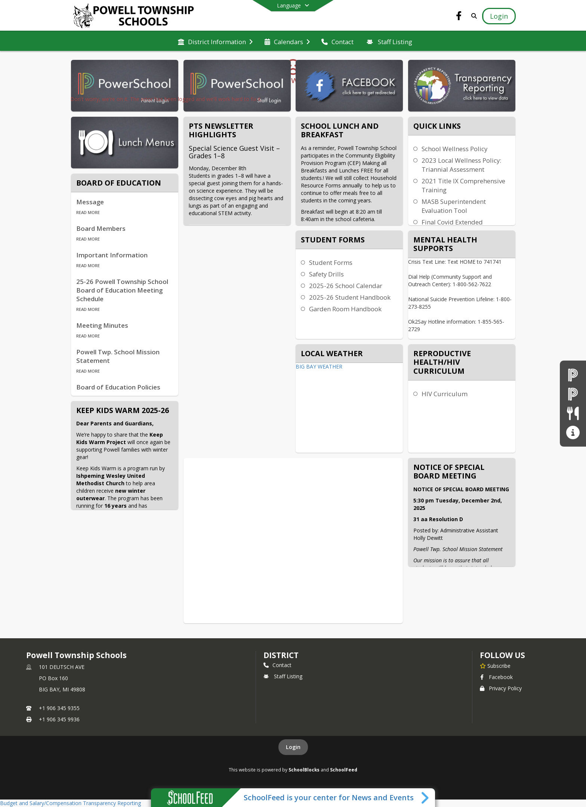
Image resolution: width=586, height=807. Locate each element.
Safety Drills (326, 274)
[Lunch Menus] (572, 413)
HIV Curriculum (445, 393)
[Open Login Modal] (499, 16)
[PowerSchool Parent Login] (573, 375)
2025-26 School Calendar (345, 285)
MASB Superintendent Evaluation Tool (454, 206)
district (281, 655)
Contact (277, 665)
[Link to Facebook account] (459, 17)
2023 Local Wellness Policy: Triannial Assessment (461, 165)
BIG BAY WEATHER (319, 366)
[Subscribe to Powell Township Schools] (495, 665)
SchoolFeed (343, 770)
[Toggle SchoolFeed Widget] (425, 798)
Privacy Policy (501, 688)
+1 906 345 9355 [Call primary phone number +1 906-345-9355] (59, 708)
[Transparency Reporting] (572, 432)
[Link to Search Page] (472, 15)
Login (293, 747)
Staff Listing (282, 676)
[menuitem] (215, 41)
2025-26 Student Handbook (350, 297)
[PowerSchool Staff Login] (573, 394)
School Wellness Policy (454, 148)
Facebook (496, 677)
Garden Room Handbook (345, 309)
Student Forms (330, 262)
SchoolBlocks (304, 770)
